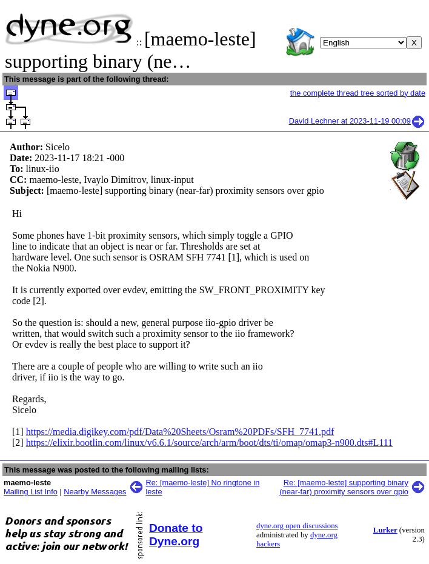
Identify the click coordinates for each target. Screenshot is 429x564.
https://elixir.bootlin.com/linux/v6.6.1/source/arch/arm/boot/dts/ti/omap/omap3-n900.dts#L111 (209, 442)
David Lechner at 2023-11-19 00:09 (357, 120)
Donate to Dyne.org (175, 535)
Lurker (385, 530)
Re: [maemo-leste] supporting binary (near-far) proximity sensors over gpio (343, 487)
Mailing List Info (31, 491)
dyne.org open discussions (297, 526)
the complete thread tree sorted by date (357, 93)
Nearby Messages (95, 491)
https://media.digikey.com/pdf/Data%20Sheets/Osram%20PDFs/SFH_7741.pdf (180, 431)
